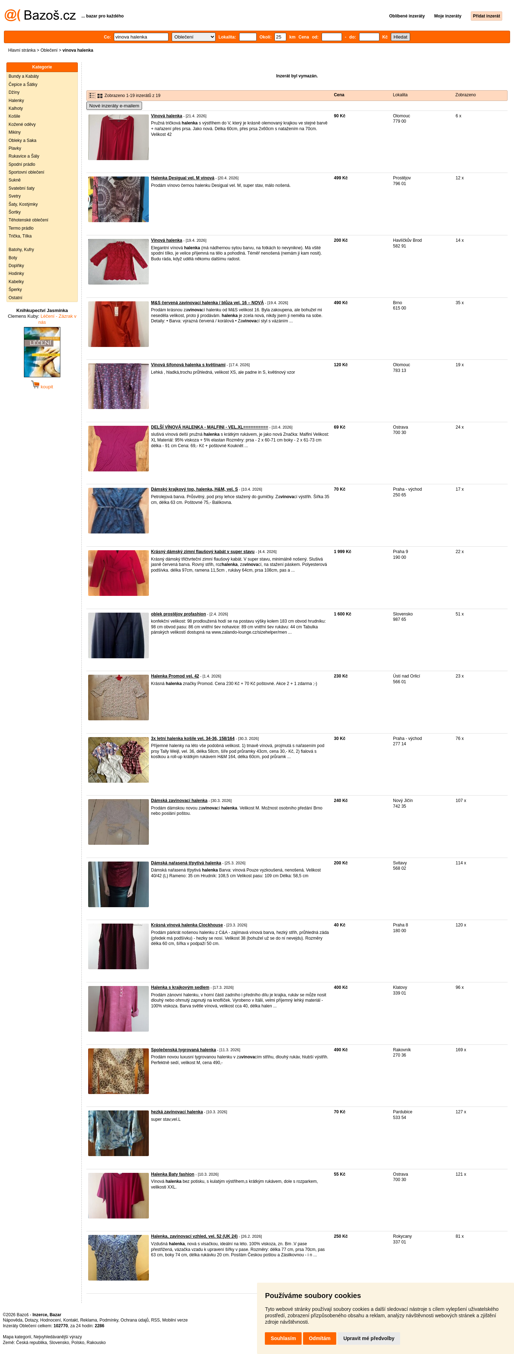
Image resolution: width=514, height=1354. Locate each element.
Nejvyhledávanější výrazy (58, 1336)
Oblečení (48, 50)
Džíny (14, 92)
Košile (14, 116)
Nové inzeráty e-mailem (114, 105)
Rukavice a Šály (24, 156)
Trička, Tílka (20, 236)
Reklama (88, 1320)
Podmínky (109, 1320)
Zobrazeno (465, 94)
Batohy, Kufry (21, 249)
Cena (339, 94)
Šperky (15, 289)
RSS (155, 1320)
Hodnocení (50, 1320)
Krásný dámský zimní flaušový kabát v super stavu (203, 551)
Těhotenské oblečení (28, 220)
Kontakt (70, 1320)
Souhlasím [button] (283, 1338)
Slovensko (59, 1342)
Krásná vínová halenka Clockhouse (187, 925)
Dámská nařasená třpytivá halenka (186, 862)
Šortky (15, 212)
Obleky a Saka (22, 140)
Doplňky (16, 265)
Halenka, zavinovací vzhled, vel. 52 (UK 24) (194, 1236)
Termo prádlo (21, 228)
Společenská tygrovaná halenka (183, 1049)
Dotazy (31, 1320)
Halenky (16, 100)
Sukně (15, 180)
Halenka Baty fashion (172, 1174)
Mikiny (15, 132)
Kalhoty (16, 108)
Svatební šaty (22, 188)
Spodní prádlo (22, 164)
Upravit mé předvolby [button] (368, 1338)
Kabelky (16, 281)
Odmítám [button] (320, 1338)
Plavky (15, 148)
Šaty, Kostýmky (23, 204)
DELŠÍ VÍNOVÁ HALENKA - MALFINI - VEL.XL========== (209, 427)
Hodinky (16, 273)
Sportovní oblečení (26, 172)
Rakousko (96, 1342)
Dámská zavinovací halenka (179, 800)
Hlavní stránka (22, 50)
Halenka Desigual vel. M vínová (182, 177)
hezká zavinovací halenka (177, 1111)
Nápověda (12, 1320)
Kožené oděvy (22, 124)
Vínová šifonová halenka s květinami (188, 364)
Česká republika (31, 1342)
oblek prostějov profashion (178, 614)
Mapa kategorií (17, 1336)
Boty (13, 257)
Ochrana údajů (135, 1320)
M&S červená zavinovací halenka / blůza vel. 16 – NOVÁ (207, 302)
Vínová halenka (166, 115)
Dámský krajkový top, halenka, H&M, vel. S (194, 489)
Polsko (77, 1342)
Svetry (15, 196)
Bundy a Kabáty (24, 76)
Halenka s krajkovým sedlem (180, 987)
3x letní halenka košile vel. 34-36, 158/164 (193, 738)
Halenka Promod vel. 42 (175, 676)
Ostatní (15, 297)
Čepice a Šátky (23, 84)
